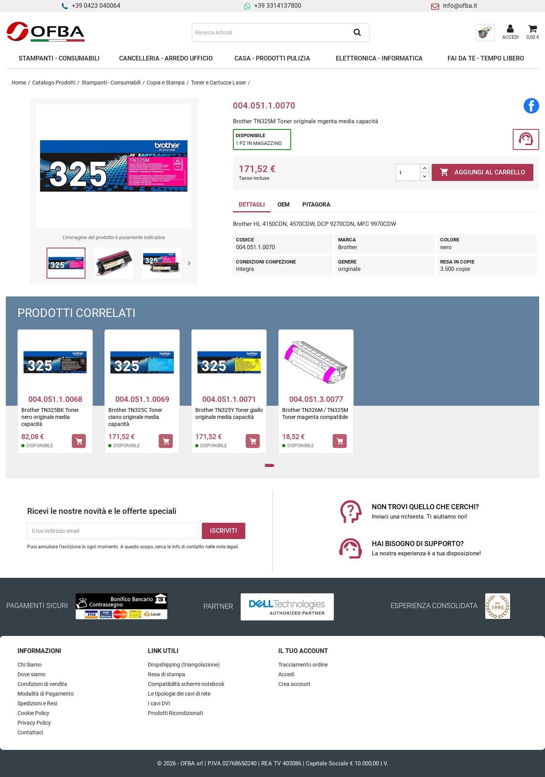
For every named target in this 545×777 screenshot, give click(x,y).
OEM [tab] (284, 204)
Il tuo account (303, 651)
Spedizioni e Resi (37, 703)
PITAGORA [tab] (316, 204)
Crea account (294, 684)
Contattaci (30, 732)
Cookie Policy (33, 713)
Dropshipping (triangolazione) (184, 665)
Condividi (531, 106)
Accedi (286, 674)
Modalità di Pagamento (45, 694)
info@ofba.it (460, 5)
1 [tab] (269, 465)
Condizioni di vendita (42, 684)
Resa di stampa (166, 674)
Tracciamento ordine (303, 665)
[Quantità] (408, 172)
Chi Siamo (29, 665)
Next (189, 263)
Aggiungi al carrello (482, 172)
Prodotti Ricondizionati (175, 713)
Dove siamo (31, 674)
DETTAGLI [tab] (252, 204)
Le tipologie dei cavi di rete (179, 694)
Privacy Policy (34, 723)
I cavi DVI (159, 703)
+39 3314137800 (277, 5)
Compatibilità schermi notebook (186, 684)
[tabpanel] (55, 396)
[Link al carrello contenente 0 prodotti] (532, 32)
